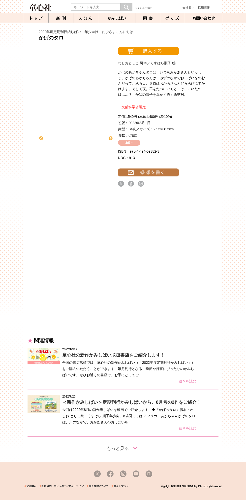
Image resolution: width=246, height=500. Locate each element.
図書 (149, 18)
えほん (85, 18)
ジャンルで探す (143, 7)
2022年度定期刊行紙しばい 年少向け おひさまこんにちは (86, 32)
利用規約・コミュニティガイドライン (62, 486)
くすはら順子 (160, 63)
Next (110, 138)
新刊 (62, 18)
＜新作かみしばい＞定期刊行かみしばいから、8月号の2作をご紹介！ (131, 402)
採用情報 (204, 7)
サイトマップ (121, 486)
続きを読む (187, 381)
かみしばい (116, 18)
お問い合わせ (203, 18)
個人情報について (98, 486)
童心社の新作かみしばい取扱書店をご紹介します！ (113, 355)
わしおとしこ (128, 63)
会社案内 (188, 7)
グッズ (172, 18)
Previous (41, 138)
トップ (36, 18)
